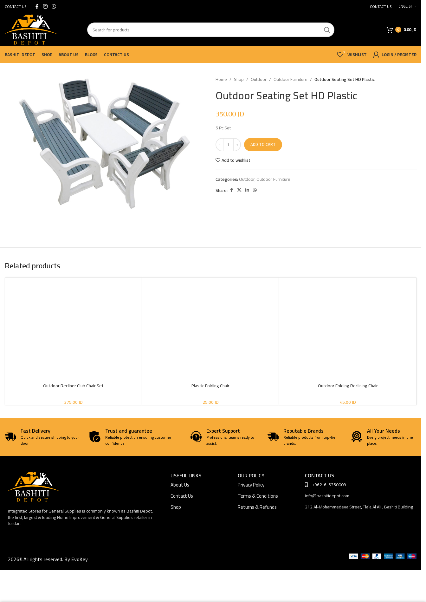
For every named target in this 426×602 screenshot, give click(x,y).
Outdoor (259, 79)
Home (221, 79)
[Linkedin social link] (247, 190)
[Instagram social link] (45, 6)
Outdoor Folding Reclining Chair (348, 386)
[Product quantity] (228, 144)
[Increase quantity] (237, 144)
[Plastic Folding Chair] (210, 317)
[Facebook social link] (37, 6)
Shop (239, 79)
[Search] (210, 30)
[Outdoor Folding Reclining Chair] (347, 317)
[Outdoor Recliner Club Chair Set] (73, 317)
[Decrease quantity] (219, 144)
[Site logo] (31, 29)
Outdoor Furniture (290, 79)
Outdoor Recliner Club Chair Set (73, 386)
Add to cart (263, 144)
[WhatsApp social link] (53, 6)
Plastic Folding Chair (210, 386)
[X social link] (239, 190)
